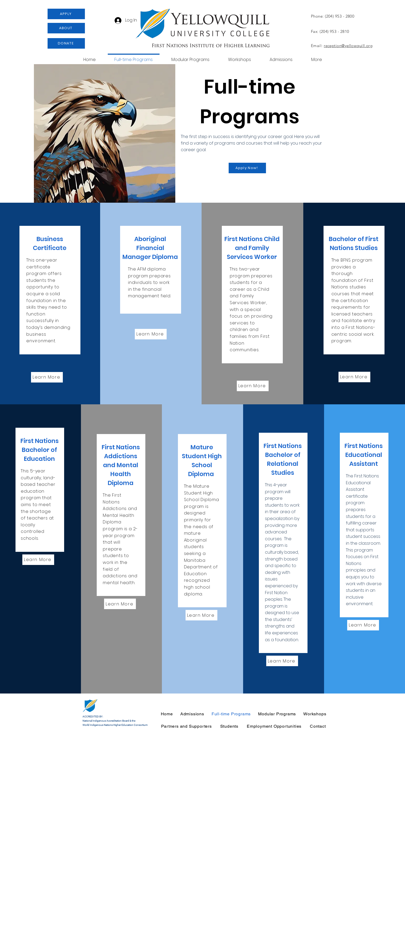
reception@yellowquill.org (348, 45)
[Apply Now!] (247, 168)
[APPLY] (66, 14)
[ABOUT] (66, 28)
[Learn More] (47, 377)
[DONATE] (66, 43)
